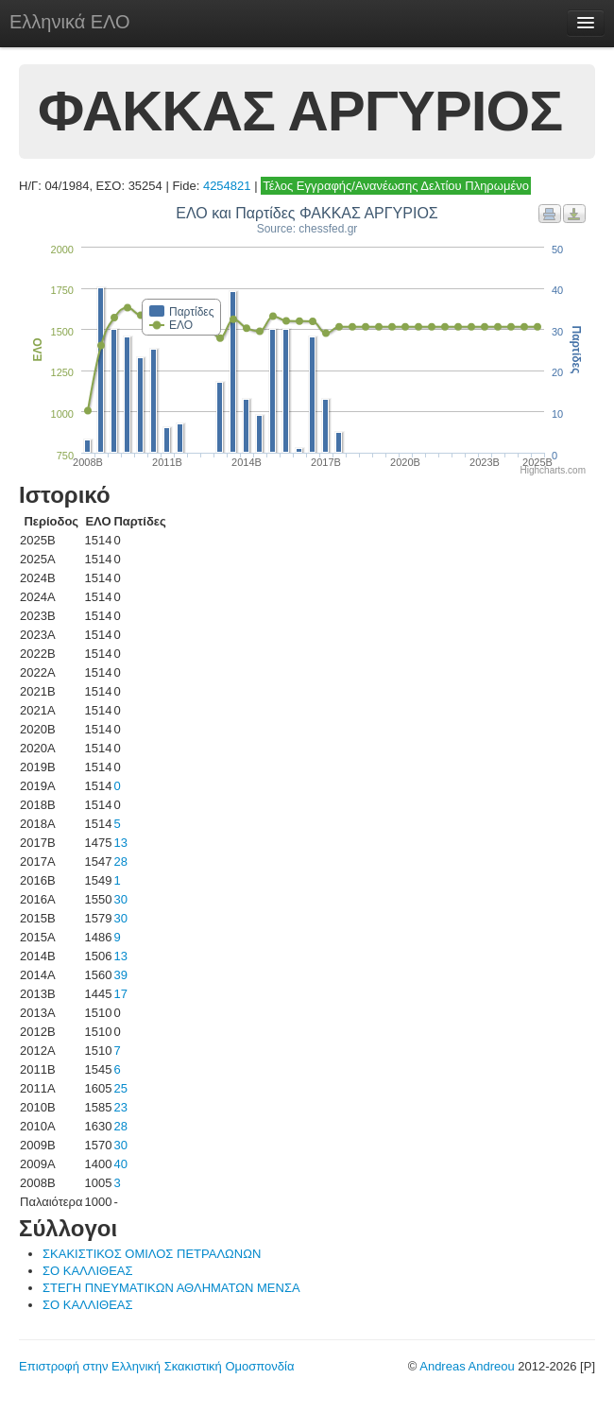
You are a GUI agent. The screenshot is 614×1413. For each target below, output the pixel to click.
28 (120, 861)
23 (120, 1107)
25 (120, 1088)
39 (120, 975)
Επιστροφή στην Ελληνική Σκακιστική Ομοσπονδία (156, 1366)
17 (120, 994)
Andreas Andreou (466, 1366)
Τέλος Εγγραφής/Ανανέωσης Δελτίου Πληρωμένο (396, 186)
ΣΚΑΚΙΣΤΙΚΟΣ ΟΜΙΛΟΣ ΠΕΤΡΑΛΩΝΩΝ (152, 1254)
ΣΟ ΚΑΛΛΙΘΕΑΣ (88, 1271)
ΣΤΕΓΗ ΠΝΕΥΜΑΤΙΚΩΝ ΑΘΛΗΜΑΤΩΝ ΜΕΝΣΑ (171, 1288)
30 (120, 899)
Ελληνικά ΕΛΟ (69, 21)
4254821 (227, 186)
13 (120, 843)
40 (120, 1164)
